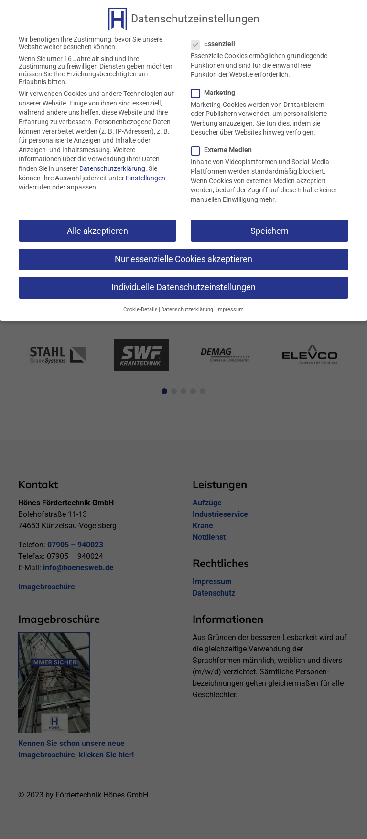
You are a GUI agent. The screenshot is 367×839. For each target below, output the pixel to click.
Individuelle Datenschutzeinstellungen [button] (183, 283)
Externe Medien (225, 146)
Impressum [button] (230, 305)
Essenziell (217, 39)
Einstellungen (145, 174)
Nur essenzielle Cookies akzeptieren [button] (183, 255)
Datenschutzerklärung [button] (187, 305)
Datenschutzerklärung (112, 164)
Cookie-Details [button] (140, 305)
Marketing (217, 88)
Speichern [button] (269, 226)
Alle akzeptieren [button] (97, 226)
